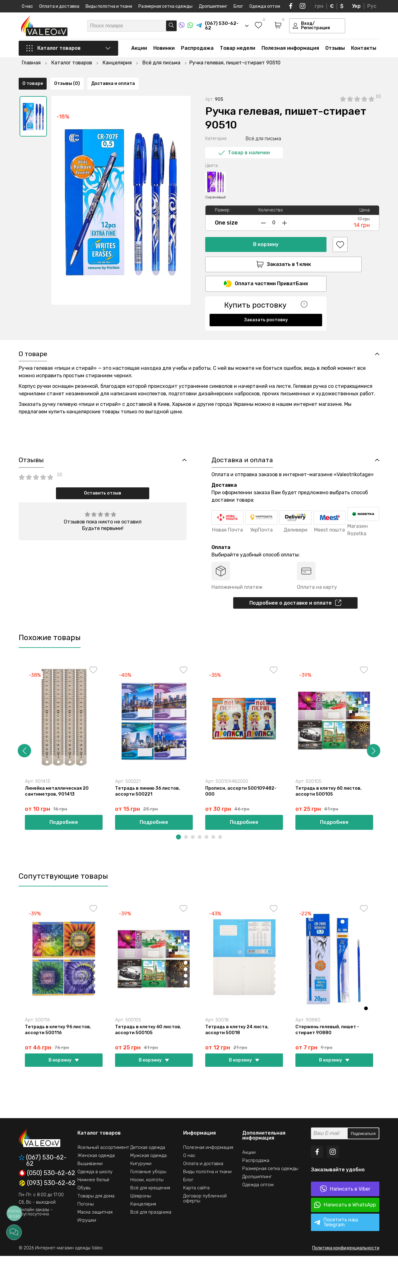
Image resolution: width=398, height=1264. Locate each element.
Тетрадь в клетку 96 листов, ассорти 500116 (59, 1037)
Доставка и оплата (113, 327)
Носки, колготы (147, 1188)
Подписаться (363, 1141)
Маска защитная (95, 1220)
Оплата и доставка (59, 6)
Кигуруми (140, 1171)
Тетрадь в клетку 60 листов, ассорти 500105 (329, 797)
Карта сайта (196, 1196)
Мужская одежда (148, 1163)
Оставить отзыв (102, 497)
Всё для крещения (150, 1196)
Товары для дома (95, 1204)
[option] (33, 100)
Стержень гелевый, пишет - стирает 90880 (327, 1037)
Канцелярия (143, 1212)
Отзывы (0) (67, 327)
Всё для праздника (150, 1220)
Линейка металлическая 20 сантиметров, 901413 (57, 797)
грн (319, 6)
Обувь (83, 1196)
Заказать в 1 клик (265, 248)
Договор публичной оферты (205, 1206)
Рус (371, 6)
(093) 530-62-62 (47, 1191)
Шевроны (140, 1204)
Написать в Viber (345, 1197)
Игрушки (86, 1228)
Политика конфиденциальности (345, 1256)
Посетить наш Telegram (336, 1230)
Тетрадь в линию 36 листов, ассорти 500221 (148, 797)
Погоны (85, 1212)
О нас (27, 6)
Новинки (164, 50)
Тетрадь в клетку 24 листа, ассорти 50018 (238, 1037)
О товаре (32, 327)
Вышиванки (90, 1171)
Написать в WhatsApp (345, 1213)
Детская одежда (147, 1155)
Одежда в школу (95, 1180)
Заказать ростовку (266, 305)
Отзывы (335, 50)
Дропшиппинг (213, 6)
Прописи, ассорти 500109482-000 (241, 797)
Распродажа (197, 50)
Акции (139, 50)
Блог (238, 6)
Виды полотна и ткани (109, 6)
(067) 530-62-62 (43, 1168)
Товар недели (237, 50)
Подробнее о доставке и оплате (295, 608)
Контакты (363, 50)
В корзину (266, 228)
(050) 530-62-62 (47, 1181)
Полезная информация (290, 50)
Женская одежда (96, 1163)
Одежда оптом (264, 6)
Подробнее (63, 829)
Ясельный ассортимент (103, 1155)
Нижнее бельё (93, 1188)
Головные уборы (148, 1180)
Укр (356, 6)
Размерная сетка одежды (165, 6)
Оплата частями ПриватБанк (266, 269)
